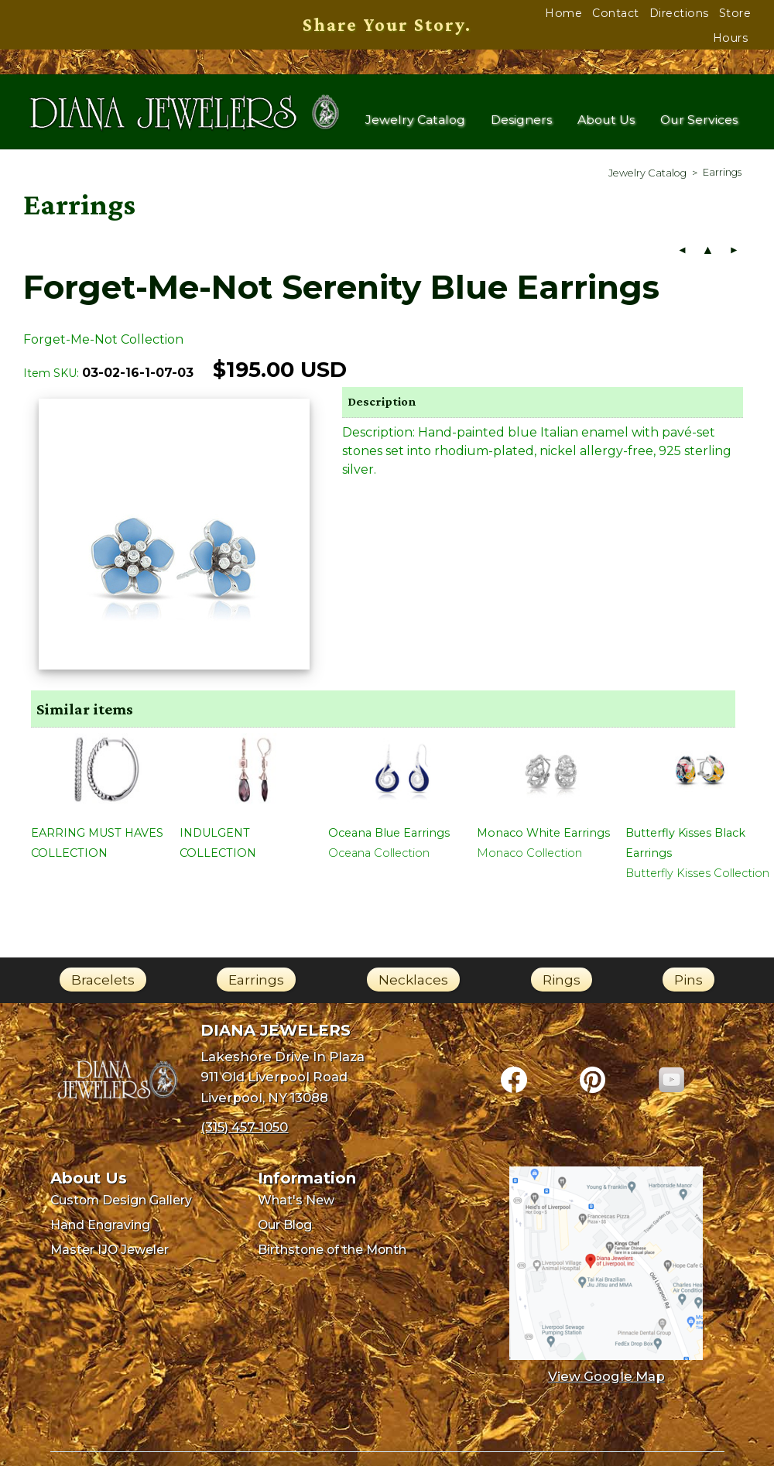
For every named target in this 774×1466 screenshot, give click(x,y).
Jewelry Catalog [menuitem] (415, 122)
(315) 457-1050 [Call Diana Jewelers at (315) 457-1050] (244, 1134)
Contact (615, 13)
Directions (679, 13)
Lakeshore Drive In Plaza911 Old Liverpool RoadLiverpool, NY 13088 (282, 1083)
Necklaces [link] (413, 986)
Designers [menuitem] (522, 122)
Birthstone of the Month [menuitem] (332, 1256)
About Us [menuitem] (607, 122)
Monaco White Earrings (543, 840)
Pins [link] (688, 986)
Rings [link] (561, 986)
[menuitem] (647, 179)
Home (563, 13)
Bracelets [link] (103, 986)
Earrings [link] (256, 986)
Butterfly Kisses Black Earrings (685, 850)
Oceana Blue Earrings (389, 840)
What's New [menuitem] (296, 1207)
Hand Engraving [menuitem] (100, 1232)
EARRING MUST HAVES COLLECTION (97, 850)
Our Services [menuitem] (699, 122)
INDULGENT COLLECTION (218, 850)
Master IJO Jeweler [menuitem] (109, 1256)
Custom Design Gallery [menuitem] (121, 1207)
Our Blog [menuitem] (285, 1232)
